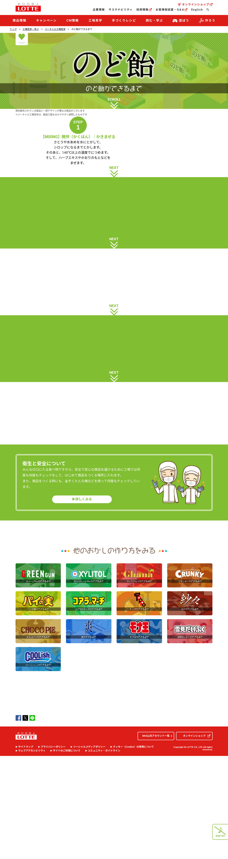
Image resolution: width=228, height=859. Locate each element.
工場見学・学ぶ (31, 29)
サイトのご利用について (66, 856)
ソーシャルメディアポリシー (89, 852)
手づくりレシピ (124, 20)
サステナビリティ (121, 9)
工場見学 (95, 20)
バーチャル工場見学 (55, 29)
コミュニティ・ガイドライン (104, 856)
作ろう (207, 20)
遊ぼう (181, 20)
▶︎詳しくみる (82, 605)
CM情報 (72, 20)
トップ (13, 29)
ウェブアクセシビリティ (32, 856)
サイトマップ (25, 852)
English (197, 9)
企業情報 (99, 9)
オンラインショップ (197, 4)
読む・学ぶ (154, 20)
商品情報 (20, 20)
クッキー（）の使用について (133, 852)
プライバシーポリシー (53, 852)
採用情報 (144, 9)
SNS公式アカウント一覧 (156, 841)
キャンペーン (46, 20)
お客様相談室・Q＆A (171, 9)
